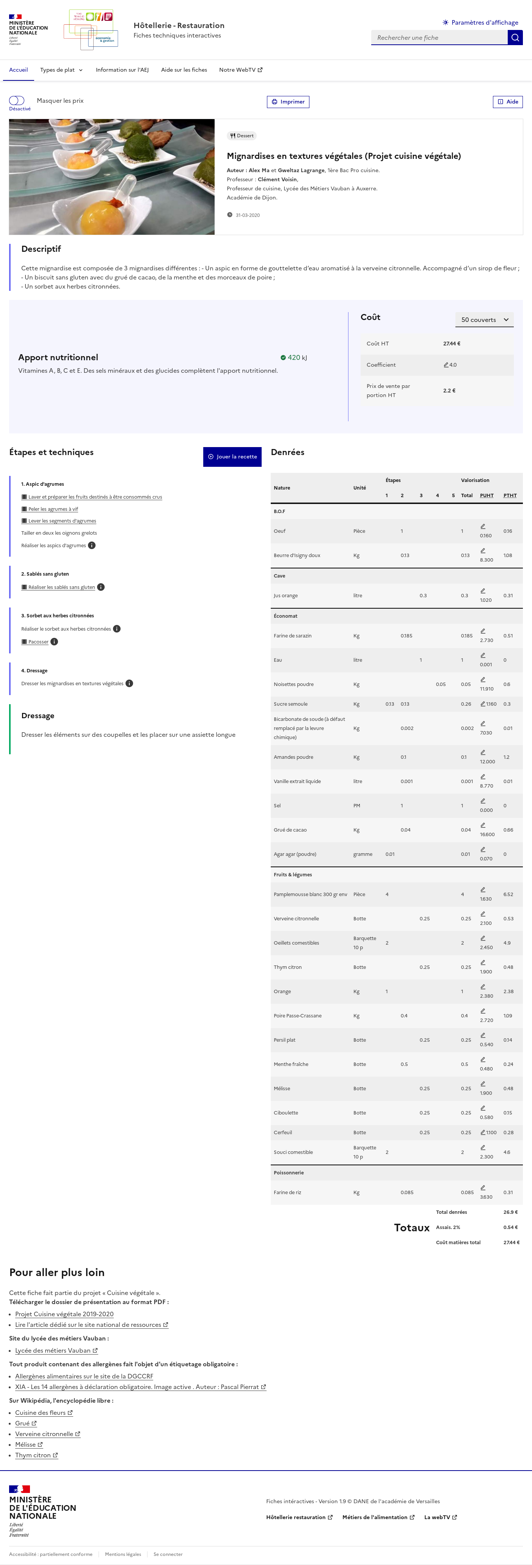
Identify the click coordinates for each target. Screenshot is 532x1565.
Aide (507, 102)
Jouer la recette (232, 456)
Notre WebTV (237, 70)
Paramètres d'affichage (485, 22)
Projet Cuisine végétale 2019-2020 (64, 1314)
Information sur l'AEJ (122, 70)
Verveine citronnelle (44, 1433)
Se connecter (168, 1554)
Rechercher (515, 37)
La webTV (437, 1517)
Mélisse (25, 1444)
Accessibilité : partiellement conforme (51, 1554)
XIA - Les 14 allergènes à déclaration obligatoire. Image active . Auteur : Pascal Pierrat (137, 1386)
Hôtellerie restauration (296, 1517)
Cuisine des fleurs (40, 1412)
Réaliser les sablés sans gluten (61, 587)
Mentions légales (123, 1554)
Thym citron (33, 1455)
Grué (22, 1423)
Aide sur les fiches (184, 70)
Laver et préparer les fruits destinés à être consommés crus (94, 497)
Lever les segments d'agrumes (61, 520)
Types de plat (57, 70)
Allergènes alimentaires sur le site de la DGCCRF (84, 1376)
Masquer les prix (60, 100)
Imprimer (288, 102)
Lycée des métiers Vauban (53, 1350)
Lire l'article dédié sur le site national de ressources (88, 1324)
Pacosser (38, 641)
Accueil (18, 70)
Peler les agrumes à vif (52, 509)
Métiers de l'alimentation (375, 1517)
